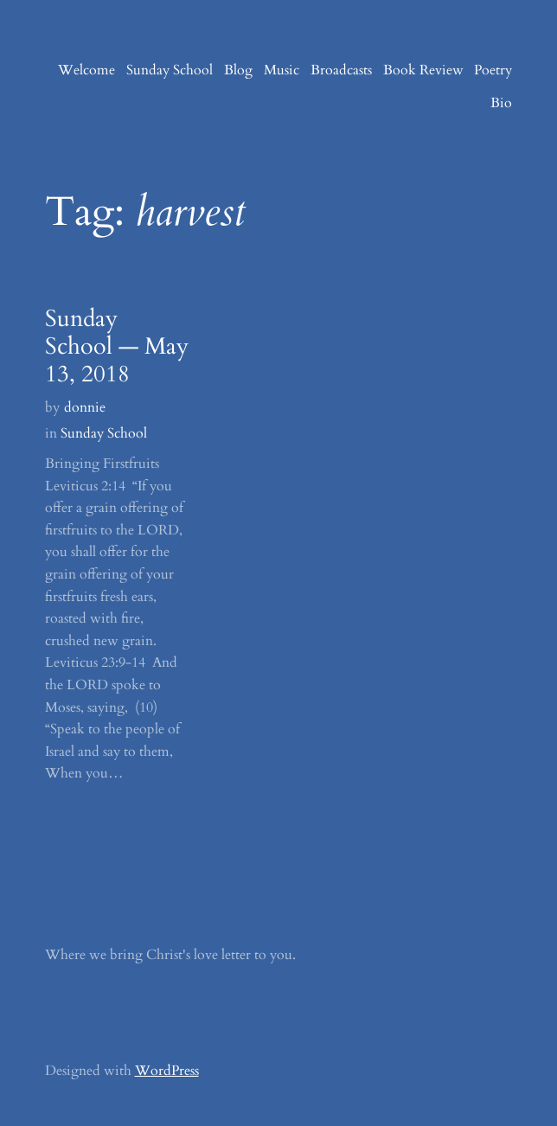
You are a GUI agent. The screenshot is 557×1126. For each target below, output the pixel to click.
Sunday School (104, 433)
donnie (85, 407)
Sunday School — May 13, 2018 (117, 346)
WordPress (167, 1070)
